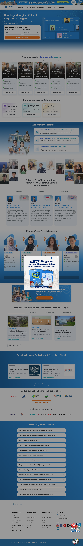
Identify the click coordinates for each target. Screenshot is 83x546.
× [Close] (57, 257)
